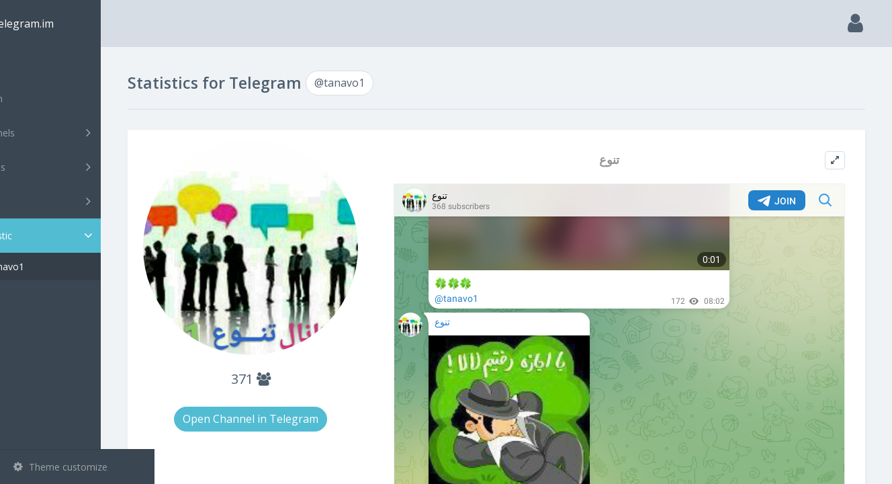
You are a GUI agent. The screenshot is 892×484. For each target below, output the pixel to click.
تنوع (627, 159)
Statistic (81, 235)
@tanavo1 (56, 266)
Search (34, 98)
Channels (78, 132)
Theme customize (60, 466)
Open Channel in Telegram (295, 412)
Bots (78, 201)
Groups (78, 166)
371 (295, 372)
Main (32, 64)
